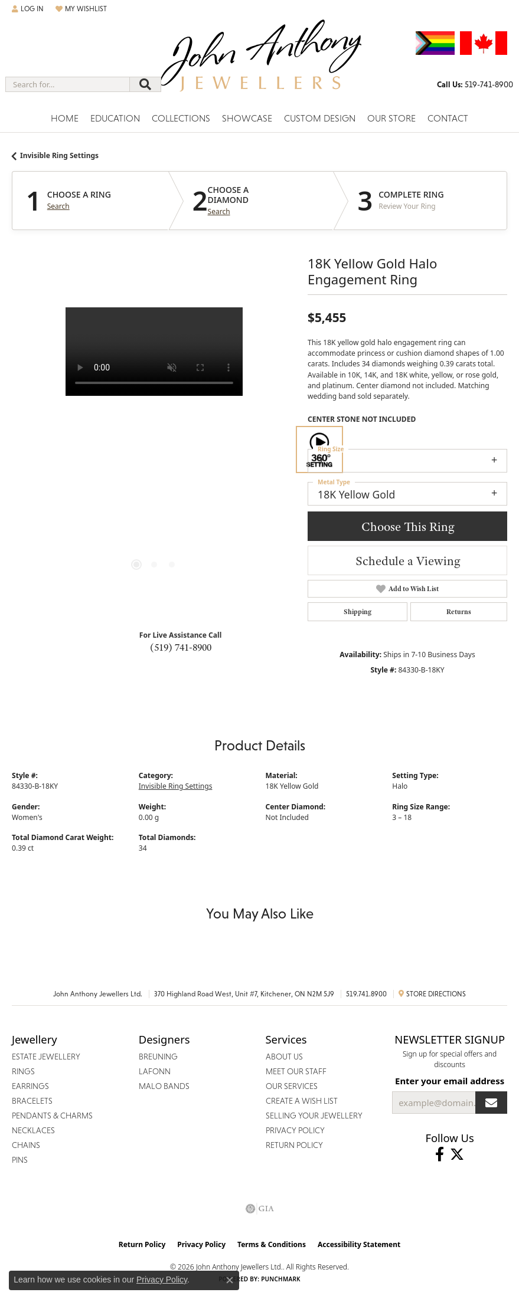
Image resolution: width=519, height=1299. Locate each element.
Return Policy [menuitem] (294, 1145)
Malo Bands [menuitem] (164, 1086)
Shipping (357, 611)
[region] (154, 449)
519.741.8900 (366, 994)
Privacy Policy (201, 1244)
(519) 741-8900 (180, 647)
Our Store (391, 118)
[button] (28, 9)
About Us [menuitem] (284, 1056)
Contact (447, 118)
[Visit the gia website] (260, 1209)
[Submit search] (145, 84)
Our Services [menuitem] (292, 1086)
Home (65, 118)
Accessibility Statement (359, 1244)
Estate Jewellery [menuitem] (46, 1056)
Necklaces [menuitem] (33, 1130)
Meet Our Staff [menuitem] (296, 1071)
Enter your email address (449, 1081)
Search (58, 206)
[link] (475, 84)
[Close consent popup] (229, 1280)
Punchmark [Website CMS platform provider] (281, 1279)
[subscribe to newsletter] (491, 1102)
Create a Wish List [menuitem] (302, 1101)
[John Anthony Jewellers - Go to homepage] (259, 63)
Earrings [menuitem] (30, 1086)
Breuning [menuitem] (158, 1056)
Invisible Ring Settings (59, 155)
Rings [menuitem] (23, 1071)
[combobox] (67, 84)
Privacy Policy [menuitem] (295, 1130)
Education (115, 118)
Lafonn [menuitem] (155, 1071)
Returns (458, 611)
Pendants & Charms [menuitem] (52, 1115)
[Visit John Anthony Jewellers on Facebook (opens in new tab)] (439, 1154)
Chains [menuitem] (26, 1145)
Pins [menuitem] (20, 1159)
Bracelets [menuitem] (32, 1101)
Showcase (247, 118)
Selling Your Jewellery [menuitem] (314, 1115)
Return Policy (142, 1244)
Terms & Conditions (271, 1244)
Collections (181, 118)
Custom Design (319, 118)
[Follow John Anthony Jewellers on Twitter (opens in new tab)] (457, 1154)
